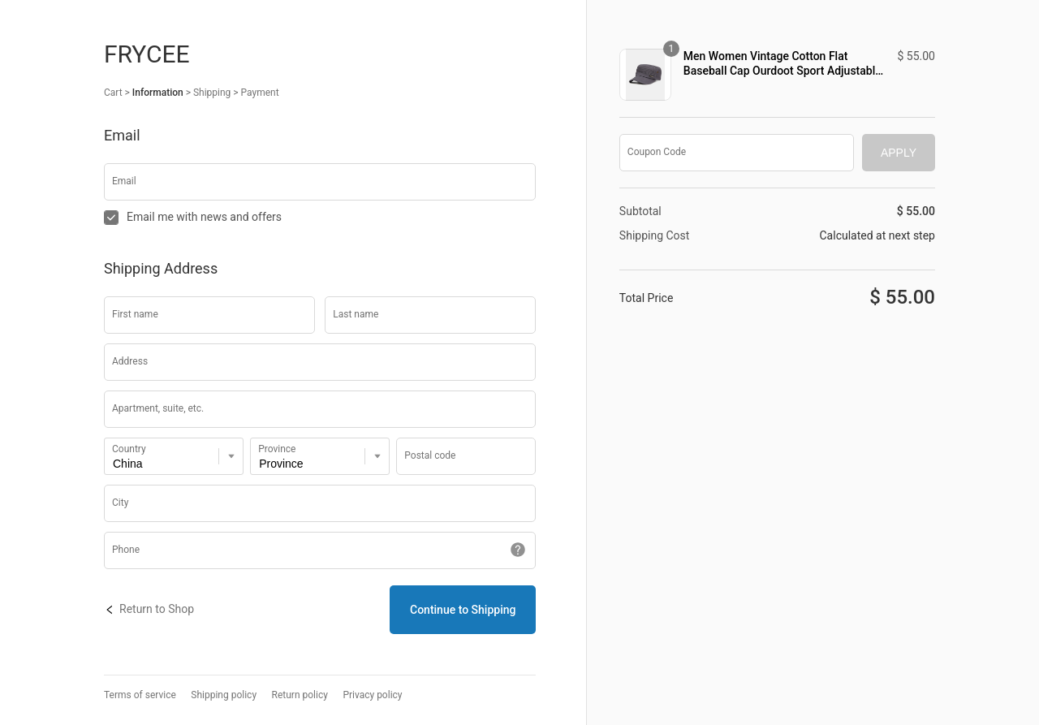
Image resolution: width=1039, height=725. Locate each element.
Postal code (429, 455)
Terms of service (140, 695)
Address (130, 361)
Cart (113, 92)
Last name (355, 314)
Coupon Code (656, 152)
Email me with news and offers (193, 217)
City (120, 502)
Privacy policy (372, 695)
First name (135, 314)
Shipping (212, 92)
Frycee (147, 54)
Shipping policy (224, 695)
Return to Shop (149, 608)
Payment (260, 92)
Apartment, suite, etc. (158, 408)
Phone (126, 549)
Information (157, 92)
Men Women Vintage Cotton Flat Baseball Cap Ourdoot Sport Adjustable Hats (782, 64)
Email (124, 181)
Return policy (300, 695)
